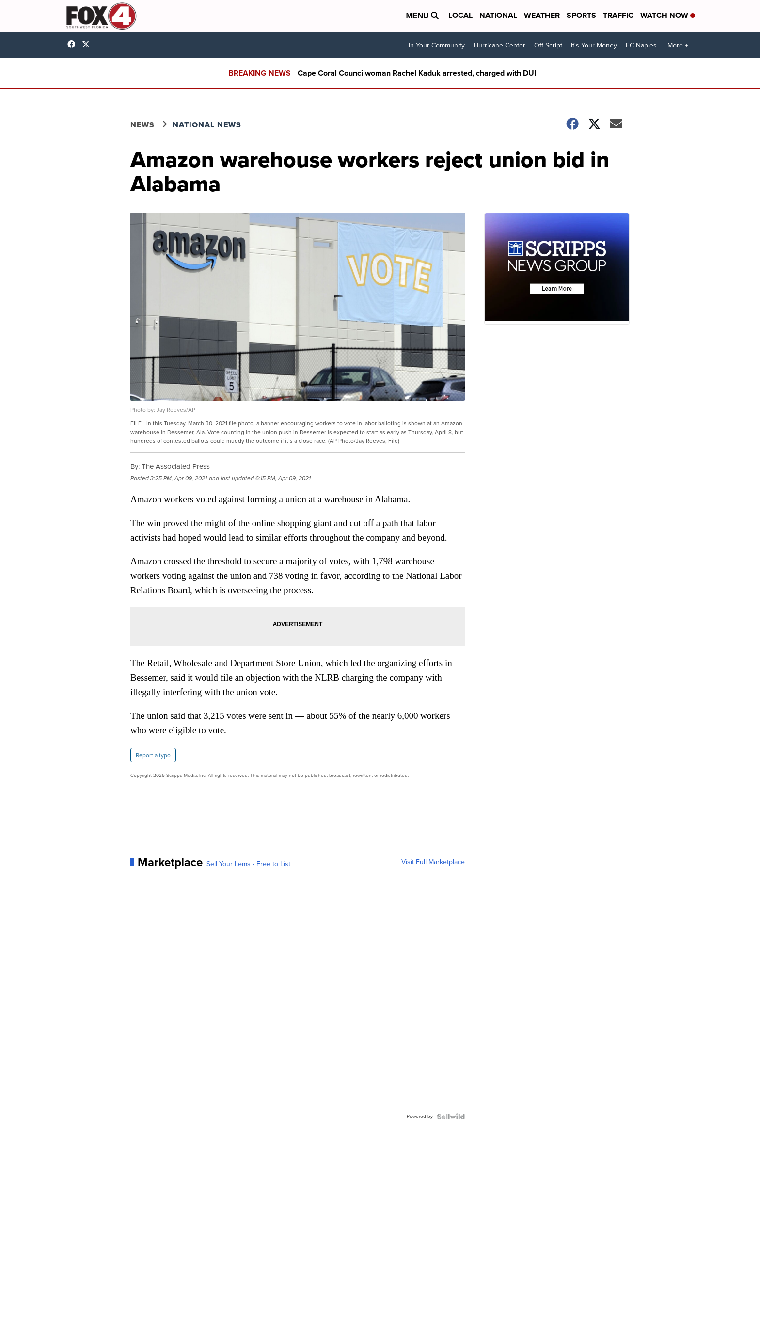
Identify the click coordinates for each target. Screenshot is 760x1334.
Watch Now (667, 15)
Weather (542, 15)
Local (460, 15)
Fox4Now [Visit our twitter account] (88, 44)
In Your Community (437, 45)
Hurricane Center (499, 45)
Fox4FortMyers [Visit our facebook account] (73, 44)
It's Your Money (594, 45)
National (498, 15)
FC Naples (641, 45)
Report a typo (153, 755)
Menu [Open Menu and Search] (422, 16)
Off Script (548, 45)
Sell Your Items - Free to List (248, 864)
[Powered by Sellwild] (451, 1116)
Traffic (618, 15)
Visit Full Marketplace (433, 862)
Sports (581, 15)
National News (207, 124)
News (142, 124)
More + (677, 45)
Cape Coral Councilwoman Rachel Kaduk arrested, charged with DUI (417, 72)
